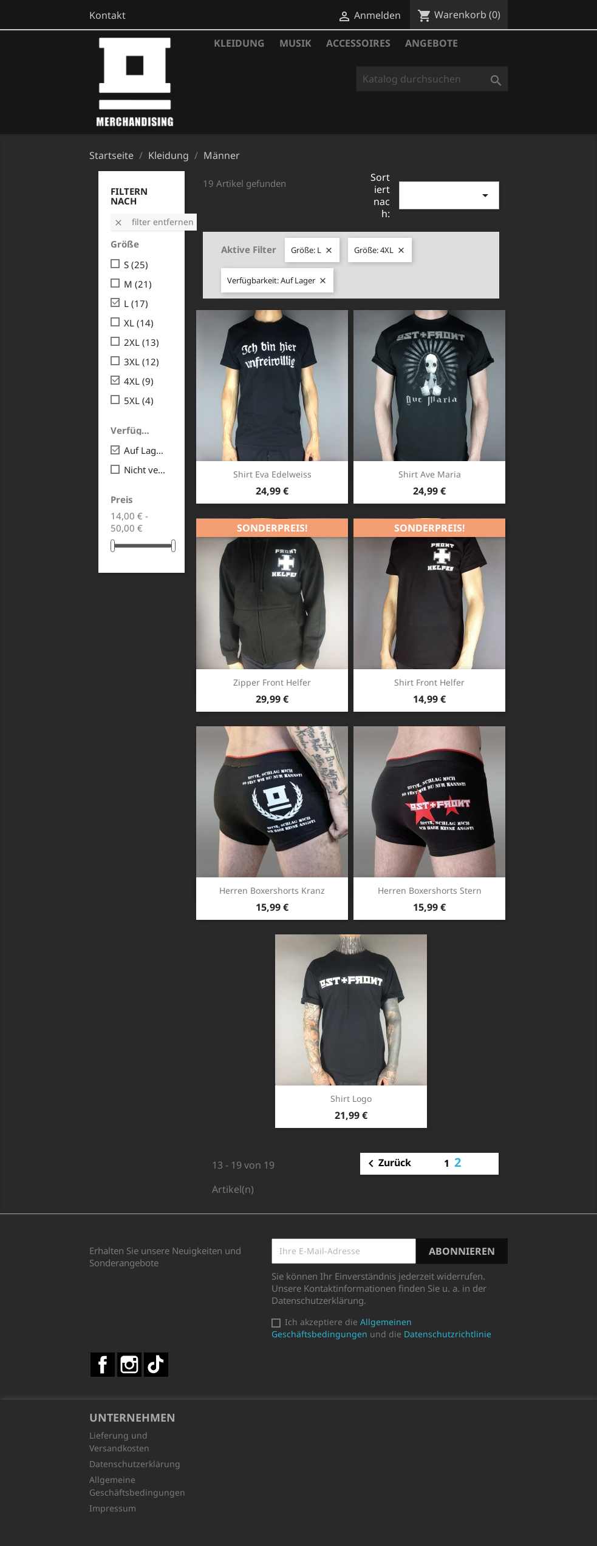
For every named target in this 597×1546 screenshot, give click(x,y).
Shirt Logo (351, 1098)
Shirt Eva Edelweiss (272, 474)
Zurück (387, 1163)
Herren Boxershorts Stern (430, 890)
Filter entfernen (154, 222)
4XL (139, 381)
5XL (139, 400)
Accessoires (358, 43)
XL (139, 323)
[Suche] (432, 79)
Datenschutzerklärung (134, 1464)
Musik (295, 43)
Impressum (112, 1508)
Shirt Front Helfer (429, 682)
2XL (141, 342)
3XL (141, 362)
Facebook (102, 1364)
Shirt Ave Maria (429, 474)
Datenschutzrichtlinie (447, 1334)
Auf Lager (146, 450)
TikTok (156, 1364)
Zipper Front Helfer (272, 682)
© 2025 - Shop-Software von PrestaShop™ (299, 1530)
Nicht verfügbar (146, 470)
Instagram (129, 1364)
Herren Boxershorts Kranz (272, 890)
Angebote (431, 43)
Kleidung (239, 43)
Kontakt (107, 15)
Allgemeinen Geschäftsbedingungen (341, 1328)
